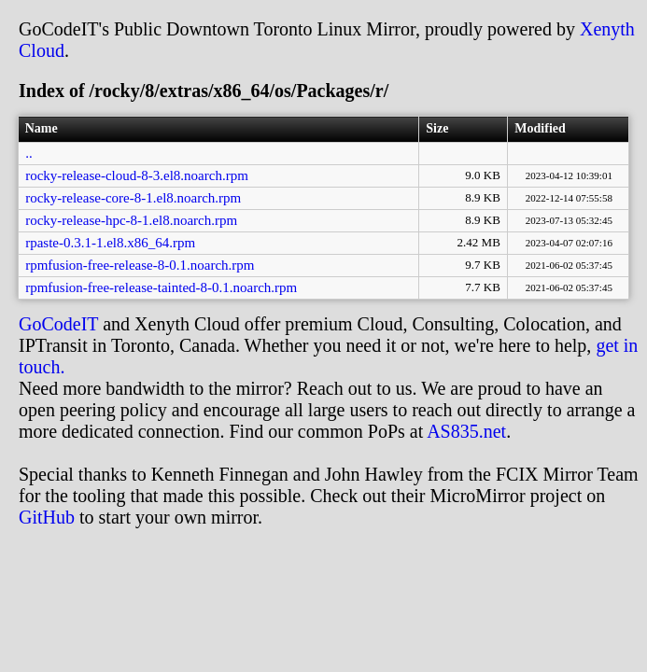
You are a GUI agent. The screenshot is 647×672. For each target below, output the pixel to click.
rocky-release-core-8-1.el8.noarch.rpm (133, 197)
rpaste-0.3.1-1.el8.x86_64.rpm (110, 242)
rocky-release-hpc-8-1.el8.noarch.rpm (131, 220)
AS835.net (466, 431)
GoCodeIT (58, 324)
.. (29, 153)
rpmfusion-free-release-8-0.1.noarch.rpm (139, 265)
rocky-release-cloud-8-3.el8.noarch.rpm (136, 175)
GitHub (47, 517)
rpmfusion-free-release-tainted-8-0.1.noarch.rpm (161, 287)
